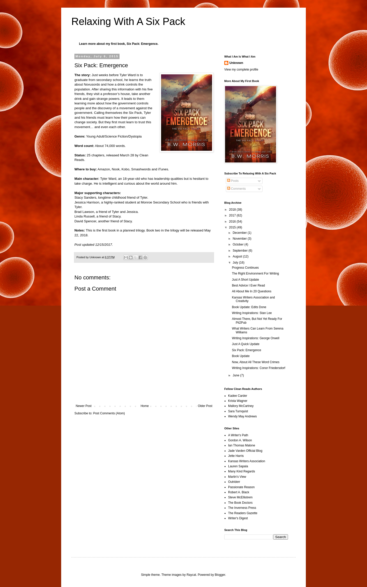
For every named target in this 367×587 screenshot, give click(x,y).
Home (145, 406)
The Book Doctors (240, 502)
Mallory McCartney (241, 406)
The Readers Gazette (242, 513)
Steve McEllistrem (240, 497)
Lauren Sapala (238, 466)
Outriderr (234, 482)
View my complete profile (241, 69)
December (240, 233)
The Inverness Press (242, 508)
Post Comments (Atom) (109, 413)
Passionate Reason (241, 487)
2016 (233, 221)
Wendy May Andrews (242, 416)
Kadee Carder (237, 396)
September (240, 250)
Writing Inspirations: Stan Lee (252, 313)
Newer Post (83, 406)
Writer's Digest (238, 518)
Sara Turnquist (238, 411)
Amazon (104, 169)
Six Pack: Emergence (142, 44)
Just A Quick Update (245, 344)
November (240, 238)
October (238, 244)
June (236, 375)
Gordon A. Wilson (240, 440)
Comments (236, 188)
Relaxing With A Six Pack (128, 21)
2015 (233, 227)
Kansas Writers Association (246, 461)
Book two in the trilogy (162, 230)
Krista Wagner (237, 401)
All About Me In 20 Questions (251, 291)
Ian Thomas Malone (241, 445)
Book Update (241, 356)
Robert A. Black (238, 492)
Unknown (236, 63)
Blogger (220, 575)
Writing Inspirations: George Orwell (255, 338)
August (238, 256)
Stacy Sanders (85, 197)
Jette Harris (236, 456)
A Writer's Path (238, 435)
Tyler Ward (108, 179)
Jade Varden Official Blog (245, 451)
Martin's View (237, 477)
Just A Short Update (245, 279)
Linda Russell (84, 216)
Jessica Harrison (86, 202)
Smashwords (141, 169)
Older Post (205, 406)
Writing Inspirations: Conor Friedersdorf (258, 368)
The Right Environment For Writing (255, 273)
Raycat (191, 575)
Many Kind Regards (241, 471)
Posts (233, 181)
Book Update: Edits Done (249, 307)
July (236, 262)
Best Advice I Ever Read (248, 285)
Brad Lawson (84, 212)
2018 (233, 209)
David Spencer (85, 221)
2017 (233, 215)
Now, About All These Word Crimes (255, 362)
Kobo (125, 169)
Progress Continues (245, 267)
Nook (116, 169)
